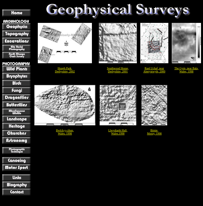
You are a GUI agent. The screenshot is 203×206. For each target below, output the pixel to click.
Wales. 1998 (65, 133)
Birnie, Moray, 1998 (154, 132)
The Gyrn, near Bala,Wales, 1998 (186, 70)
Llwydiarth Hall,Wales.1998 (117, 132)
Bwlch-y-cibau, (65, 130)
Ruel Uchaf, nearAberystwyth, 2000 (154, 70)
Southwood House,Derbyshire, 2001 (118, 70)
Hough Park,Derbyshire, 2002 (65, 70)
